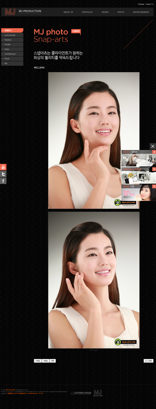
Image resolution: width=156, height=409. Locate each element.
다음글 (45, 361)
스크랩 (148, 361)
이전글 (38, 361)
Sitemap (141, 4)
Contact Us (149, 4)
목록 (53, 361)
